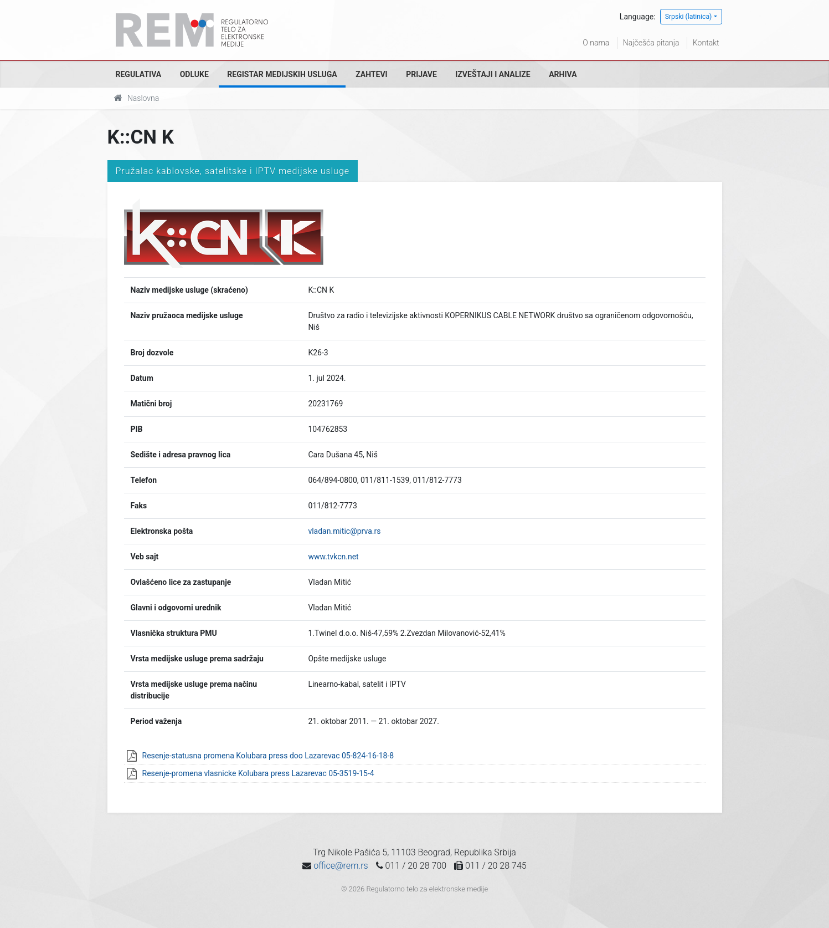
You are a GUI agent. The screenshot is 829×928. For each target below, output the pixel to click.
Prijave (421, 74)
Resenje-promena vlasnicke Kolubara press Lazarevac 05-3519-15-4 (258, 773)
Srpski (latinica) (688, 17)
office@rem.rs (340, 865)
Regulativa (139, 74)
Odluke (194, 74)
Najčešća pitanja (651, 42)
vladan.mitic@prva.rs (344, 531)
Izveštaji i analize (492, 74)
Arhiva (562, 74)
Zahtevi (371, 74)
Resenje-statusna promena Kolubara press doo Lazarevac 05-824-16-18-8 (268, 755)
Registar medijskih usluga (282, 74)
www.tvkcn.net (333, 556)
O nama (596, 42)
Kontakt (706, 42)
